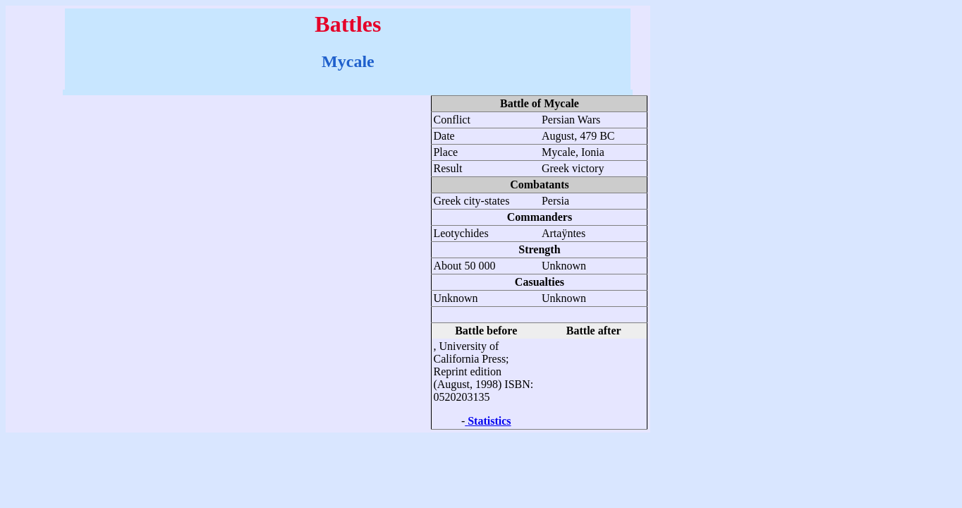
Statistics (489, 421)
